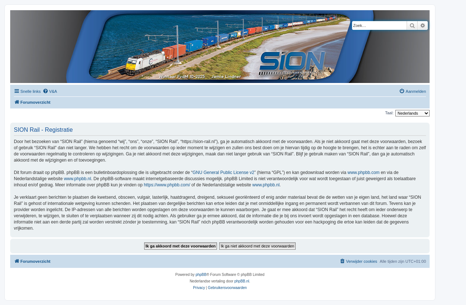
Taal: (389, 113)
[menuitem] (50, 91)
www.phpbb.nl (77, 178)
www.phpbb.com (364, 172)
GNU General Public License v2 (223, 172)
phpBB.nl (241, 281)
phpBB (201, 275)
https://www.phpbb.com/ (167, 184)
